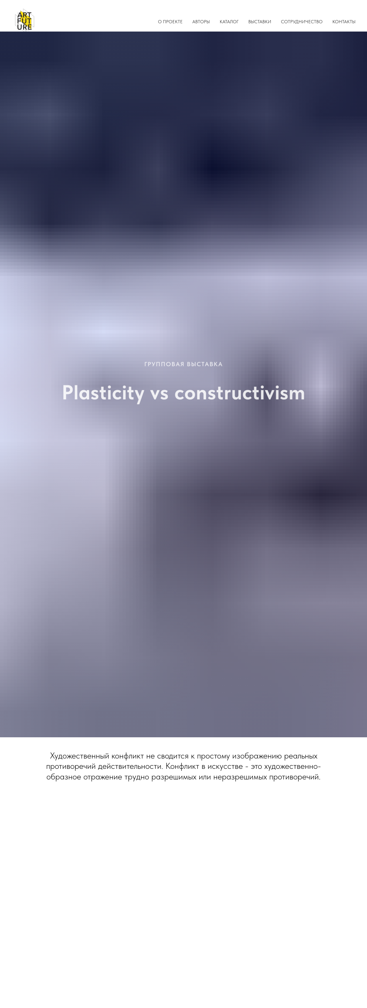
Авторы (201, 21)
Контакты (344, 21)
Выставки (259, 21)
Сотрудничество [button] (302, 21)
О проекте (170, 21)
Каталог (229, 21)
